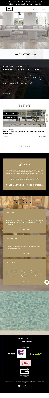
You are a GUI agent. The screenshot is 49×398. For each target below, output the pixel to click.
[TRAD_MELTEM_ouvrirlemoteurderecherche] (34, 9)
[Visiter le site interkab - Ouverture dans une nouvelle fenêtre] (35, 358)
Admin (29, 386)
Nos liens (34, 386)
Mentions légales (23, 386)
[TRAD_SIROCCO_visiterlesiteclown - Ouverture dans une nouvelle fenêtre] (25, 368)
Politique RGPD (40, 386)
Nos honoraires (8, 386)
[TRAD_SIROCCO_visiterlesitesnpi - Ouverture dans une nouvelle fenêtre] (21, 358)
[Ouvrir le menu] (43, 9)
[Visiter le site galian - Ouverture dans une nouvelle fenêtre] (11, 358)
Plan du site (16, 386)
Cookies (24, 387)
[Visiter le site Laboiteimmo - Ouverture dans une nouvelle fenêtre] (24, 392)
